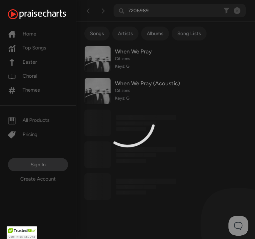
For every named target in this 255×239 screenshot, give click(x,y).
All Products (28, 120)
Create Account (38, 179)
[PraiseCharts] (45, 14)
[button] (22, 232)
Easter (22, 62)
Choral (22, 76)
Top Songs (27, 48)
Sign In (38, 165)
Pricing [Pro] (23, 134)
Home (22, 34)
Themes (24, 90)
